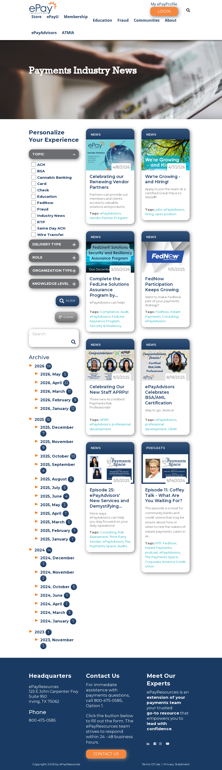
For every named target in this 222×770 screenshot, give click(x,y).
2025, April (54, 513)
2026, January (58, 408)
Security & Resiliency (105, 326)
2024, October (58, 587)
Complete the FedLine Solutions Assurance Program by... (109, 287)
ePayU (53, 16)
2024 (43, 550)
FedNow (162, 312)
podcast (151, 552)
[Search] (50, 334)
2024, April (55, 604)
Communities (147, 20)
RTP (158, 543)
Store (36, 16)
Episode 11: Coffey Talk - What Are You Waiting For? (164, 495)
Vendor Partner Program (109, 218)
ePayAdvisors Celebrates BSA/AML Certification (160, 395)
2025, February (59, 530)
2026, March (56, 391)
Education (102, 20)
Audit (125, 312)
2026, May (54, 374)
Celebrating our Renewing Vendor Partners (109, 182)
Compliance (109, 312)
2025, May (54, 505)
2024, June (55, 595)
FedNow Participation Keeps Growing (162, 284)
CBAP (172, 429)
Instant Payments (158, 548)
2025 (43, 419)
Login (164, 11)
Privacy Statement (177, 764)
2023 (43, 632)
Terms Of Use (151, 764)
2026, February (59, 400)
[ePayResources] (43, 7)
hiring (149, 214)
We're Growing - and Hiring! (162, 179)
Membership (76, 16)
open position (166, 214)
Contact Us (106, 754)
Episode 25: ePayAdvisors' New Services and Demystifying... (109, 498)
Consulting (170, 316)
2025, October (58, 456)
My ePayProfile (164, 4)
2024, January (58, 621)
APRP (104, 420)
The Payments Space (161, 557)
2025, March (56, 522)
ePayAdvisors (44, 32)
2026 (43, 366)
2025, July (54, 487)
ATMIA (68, 32)
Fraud (123, 20)
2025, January (58, 539)
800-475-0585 (42, 720)
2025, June (54, 496)
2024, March (56, 612)
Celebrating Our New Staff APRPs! (109, 389)
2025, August (57, 479)
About (171, 20)
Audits (122, 546)
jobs (159, 209)
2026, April (54, 383)
